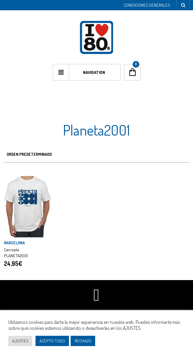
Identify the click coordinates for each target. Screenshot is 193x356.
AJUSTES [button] (20, 340)
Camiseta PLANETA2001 (16, 252)
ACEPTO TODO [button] (52, 340)
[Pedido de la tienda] (96, 154)
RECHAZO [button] (83, 340)
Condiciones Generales (147, 5)
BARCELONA (14, 242)
